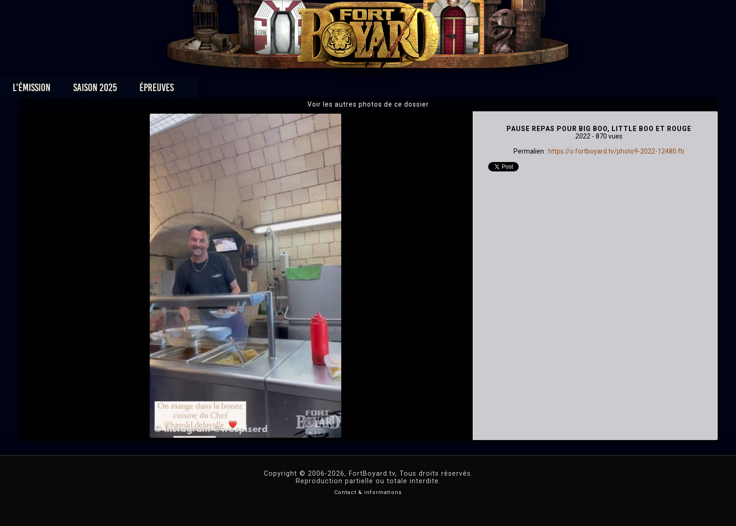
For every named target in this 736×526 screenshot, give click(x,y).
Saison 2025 (221, 90)
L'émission (158, 90)
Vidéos (383, 90)
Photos (335, 90)
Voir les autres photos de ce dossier (368, 104)
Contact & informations (368, 492)
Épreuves (283, 90)
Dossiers (433, 90)
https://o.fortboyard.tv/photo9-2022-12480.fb (616, 151)
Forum (484, 90)
